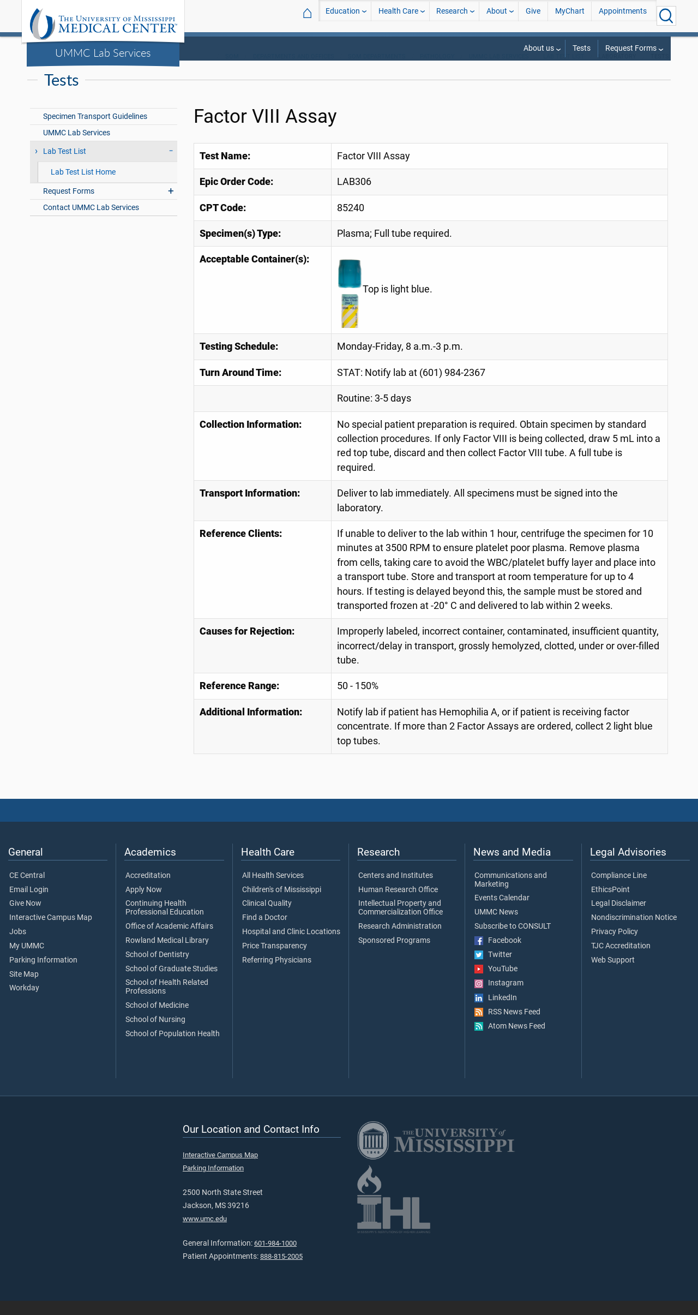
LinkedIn (495, 1012)
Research (452, 15)
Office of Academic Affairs (169, 940)
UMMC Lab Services (103, 52)
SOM (232, 70)
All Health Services (273, 890)
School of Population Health (172, 1048)
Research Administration (400, 940)
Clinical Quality (267, 917)
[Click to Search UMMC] (666, 16)
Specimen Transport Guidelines (95, 130)
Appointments (623, 15)
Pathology (437, 70)
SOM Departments (377, 70)
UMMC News (496, 926)
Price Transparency (274, 960)
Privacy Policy (614, 946)
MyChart (570, 15)
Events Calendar (501, 912)
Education (343, 15)
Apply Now (143, 904)
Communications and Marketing (510, 894)
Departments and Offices (293, 70)
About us (539, 48)
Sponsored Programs (394, 955)
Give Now (25, 917)
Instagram (499, 997)
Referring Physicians (276, 974)
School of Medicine (157, 1019)
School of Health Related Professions (166, 1001)
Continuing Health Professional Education (164, 922)
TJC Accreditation (621, 960)
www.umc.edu (205, 1233)
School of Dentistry (157, 969)
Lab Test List (564, 70)
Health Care (398, 15)
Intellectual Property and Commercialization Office (400, 922)
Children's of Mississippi (281, 904)
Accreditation (148, 890)
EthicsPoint (610, 904)
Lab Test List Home (83, 186)
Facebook (497, 955)
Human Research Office (398, 904)
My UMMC (26, 960)
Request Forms (631, 48)
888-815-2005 (281, 1270)
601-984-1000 (275, 1257)
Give (533, 15)
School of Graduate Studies (171, 983)
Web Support (613, 974)
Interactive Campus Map (50, 932)
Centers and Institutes (395, 890)
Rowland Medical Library (167, 955)
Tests (582, 48)
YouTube (496, 983)
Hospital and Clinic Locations (291, 946)
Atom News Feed (509, 1040)
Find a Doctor (264, 932)
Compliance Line (619, 890)
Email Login (29, 904)
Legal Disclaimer (618, 917)
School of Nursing (155, 1034)
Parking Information (43, 974)
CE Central (27, 890)
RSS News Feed (507, 1026)
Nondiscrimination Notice (634, 932)
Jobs (17, 946)
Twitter (493, 969)
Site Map (24, 988)
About (496, 15)
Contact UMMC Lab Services (91, 221)
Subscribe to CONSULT (512, 940)
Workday (24, 1002)
